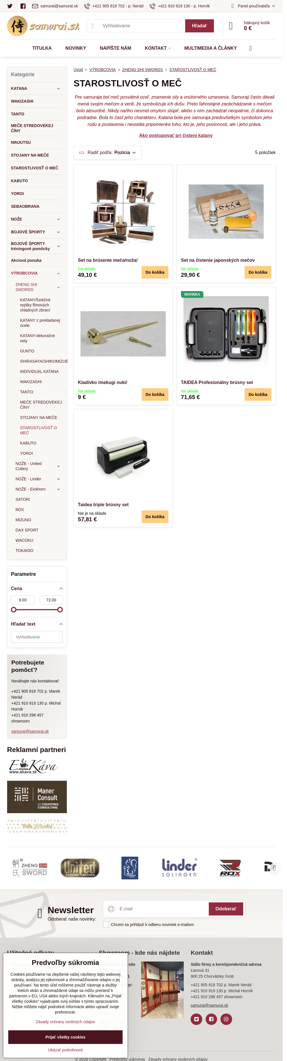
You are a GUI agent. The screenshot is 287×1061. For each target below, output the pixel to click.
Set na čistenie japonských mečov (218, 260)
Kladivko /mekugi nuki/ (102, 382)
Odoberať (226, 908)
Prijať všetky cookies (66, 1037)
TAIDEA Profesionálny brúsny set (217, 382)
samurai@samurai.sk (30, 731)
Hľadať (199, 25)
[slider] (13, 609)
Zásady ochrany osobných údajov (65, 1022)
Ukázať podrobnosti (65, 1050)
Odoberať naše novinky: (72, 919)
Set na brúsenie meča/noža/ (108, 260)
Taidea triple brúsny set (103, 504)
